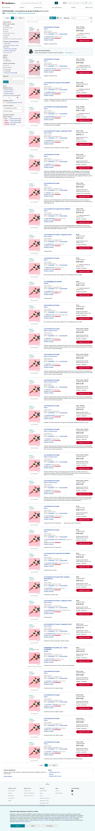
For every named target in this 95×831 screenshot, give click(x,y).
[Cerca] (56, 3)
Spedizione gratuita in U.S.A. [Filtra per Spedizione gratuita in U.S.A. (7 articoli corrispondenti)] (12, 102)
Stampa (41, 793)
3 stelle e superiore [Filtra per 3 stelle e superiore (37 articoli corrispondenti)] (13, 120)
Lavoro (41, 795)
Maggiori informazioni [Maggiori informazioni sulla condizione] (14, 41)
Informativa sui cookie (44, 803)
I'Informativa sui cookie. (42, 820)
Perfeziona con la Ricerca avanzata (26, 13)
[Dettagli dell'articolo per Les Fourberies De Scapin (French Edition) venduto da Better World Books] (34, 217)
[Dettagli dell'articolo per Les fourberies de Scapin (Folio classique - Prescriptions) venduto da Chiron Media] (34, 585)
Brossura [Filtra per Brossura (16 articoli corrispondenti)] (7, 60)
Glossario (51, 774)
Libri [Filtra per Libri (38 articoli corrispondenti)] (6, 25)
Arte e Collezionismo (57, 7)
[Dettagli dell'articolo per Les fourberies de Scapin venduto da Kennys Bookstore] (34, 514)
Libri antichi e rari (38, 7)
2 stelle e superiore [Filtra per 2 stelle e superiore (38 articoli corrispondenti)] (13, 118)
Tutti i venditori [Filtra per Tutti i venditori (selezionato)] (8, 116)
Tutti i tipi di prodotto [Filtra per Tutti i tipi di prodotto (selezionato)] (9, 24)
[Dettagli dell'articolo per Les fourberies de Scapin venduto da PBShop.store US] (34, 266)
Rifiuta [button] (33, 825)
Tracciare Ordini (11, 798)
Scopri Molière (69, 52)
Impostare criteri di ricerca (55, 776)
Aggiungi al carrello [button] (84, 40)
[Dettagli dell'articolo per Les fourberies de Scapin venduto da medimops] (34, 163)
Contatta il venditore (48, 39)
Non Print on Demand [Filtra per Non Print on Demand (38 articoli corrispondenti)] (10, 72)
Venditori (73, 7)
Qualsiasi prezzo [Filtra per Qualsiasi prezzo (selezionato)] (8, 87)
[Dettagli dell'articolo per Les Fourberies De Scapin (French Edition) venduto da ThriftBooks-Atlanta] (34, 91)
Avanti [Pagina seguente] (20, 18)
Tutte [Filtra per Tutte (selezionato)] (5, 57)
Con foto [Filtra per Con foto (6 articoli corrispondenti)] (6, 71)
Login (70, 3)
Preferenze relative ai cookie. (66, 818)
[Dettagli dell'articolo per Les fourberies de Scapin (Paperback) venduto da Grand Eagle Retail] (34, 115)
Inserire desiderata (8, 776)
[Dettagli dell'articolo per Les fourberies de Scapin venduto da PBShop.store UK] (34, 313)
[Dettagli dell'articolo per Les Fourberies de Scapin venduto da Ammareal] (34, 337)
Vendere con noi (89, 7)
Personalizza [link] (49, 825)
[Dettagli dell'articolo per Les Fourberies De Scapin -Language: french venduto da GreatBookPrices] (34, 139)
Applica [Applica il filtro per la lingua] (6, 81)
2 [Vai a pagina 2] (49, 765)
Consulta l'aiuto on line (54, 772)
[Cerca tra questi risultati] (59, 21)
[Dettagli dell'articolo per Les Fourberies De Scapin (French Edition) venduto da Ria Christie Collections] (34, 562)
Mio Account (76, 3)
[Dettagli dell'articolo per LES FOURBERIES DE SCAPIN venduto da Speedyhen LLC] (34, 290)
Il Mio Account (11, 795)
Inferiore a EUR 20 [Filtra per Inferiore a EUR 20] (8, 89)
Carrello (9, 800)
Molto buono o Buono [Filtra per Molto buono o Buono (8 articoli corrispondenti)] (9, 48)
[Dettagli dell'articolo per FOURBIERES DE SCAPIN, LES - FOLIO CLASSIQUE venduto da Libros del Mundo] (34, 656)
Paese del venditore (8, 111)
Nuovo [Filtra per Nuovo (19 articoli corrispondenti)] (6, 43)
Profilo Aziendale (43, 790)
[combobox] (37, 3)
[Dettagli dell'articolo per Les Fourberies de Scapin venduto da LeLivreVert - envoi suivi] (34, 679)
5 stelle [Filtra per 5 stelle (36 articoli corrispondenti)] (10, 124)
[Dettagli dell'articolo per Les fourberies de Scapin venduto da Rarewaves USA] (34, 35)
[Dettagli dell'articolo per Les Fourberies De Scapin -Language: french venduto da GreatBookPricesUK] (34, 609)
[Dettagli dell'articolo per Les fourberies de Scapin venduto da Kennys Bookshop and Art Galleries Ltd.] (34, 538)
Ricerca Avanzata (6, 7)
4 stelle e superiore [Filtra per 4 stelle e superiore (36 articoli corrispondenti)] (13, 122)
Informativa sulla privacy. (24, 821)
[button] (91, 21)
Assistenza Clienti (59, 793)
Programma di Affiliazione (29, 793)
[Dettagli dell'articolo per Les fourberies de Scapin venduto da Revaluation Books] (34, 414)
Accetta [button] (18, 825)
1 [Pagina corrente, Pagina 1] (12, 18)
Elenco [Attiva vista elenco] (53, 18)
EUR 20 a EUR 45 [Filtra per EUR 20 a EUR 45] (8, 91)
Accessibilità (42, 805)
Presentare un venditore (28, 795)
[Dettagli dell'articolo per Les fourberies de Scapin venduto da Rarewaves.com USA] (34, 67)
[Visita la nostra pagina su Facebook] (72, 791)
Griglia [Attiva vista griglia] (59, 18)
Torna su (47, 784)
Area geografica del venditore (10, 108)
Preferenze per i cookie (44, 800)
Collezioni (22, 7)
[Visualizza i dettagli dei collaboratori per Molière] (46, 28)
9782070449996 (11, 13)
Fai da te (57, 790)
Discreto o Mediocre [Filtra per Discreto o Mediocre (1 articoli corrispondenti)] (9, 50)
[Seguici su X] (72, 794)
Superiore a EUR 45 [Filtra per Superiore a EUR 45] (8, 93)
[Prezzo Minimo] (6, 98)
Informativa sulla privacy (44, 798)
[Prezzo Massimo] (13, 98)
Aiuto (90, 3)
